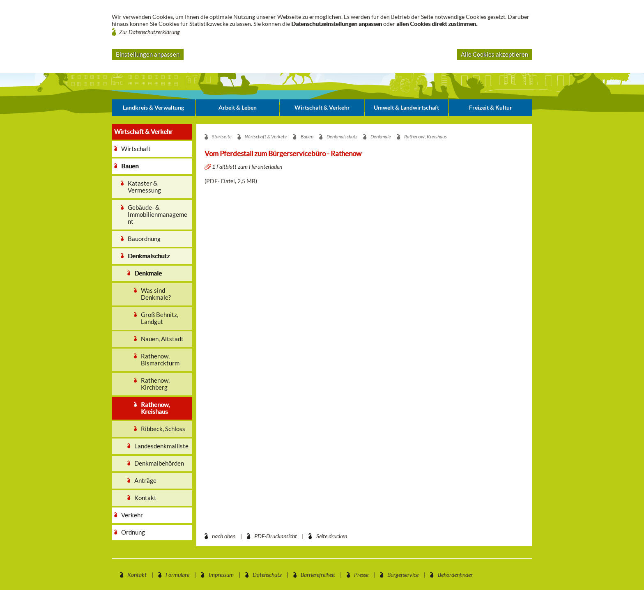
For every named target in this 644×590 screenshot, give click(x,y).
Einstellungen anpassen (147, 54)
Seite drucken (331, 536)
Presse (361, 574)
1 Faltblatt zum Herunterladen (247, 166)
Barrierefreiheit (318, 574)
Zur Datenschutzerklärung (149, 31)
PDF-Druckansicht (275, 536)
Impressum (221, 574)
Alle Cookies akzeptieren (494, 54)
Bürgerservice (403, 574)
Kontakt (137, 574)
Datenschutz (267, 574)
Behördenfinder (455, 574)
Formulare (177, 574)
